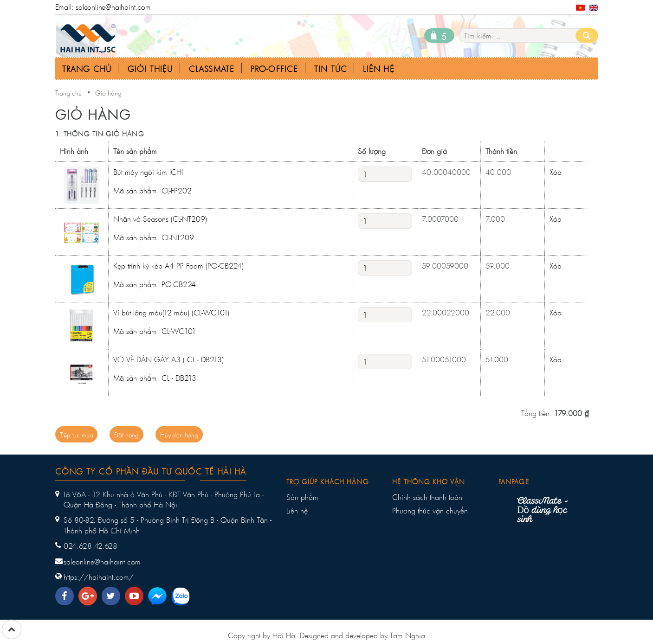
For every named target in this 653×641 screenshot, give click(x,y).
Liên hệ (297, 510)
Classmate (212, 69)
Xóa (556, 172)
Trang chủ (68, 93)
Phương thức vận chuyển (430, 510)
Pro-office (274, 69)
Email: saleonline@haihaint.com (103, 7)
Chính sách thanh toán (427, 497)
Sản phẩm (302, 497)
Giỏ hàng (108, 93)
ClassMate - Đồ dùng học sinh (542, 511)
